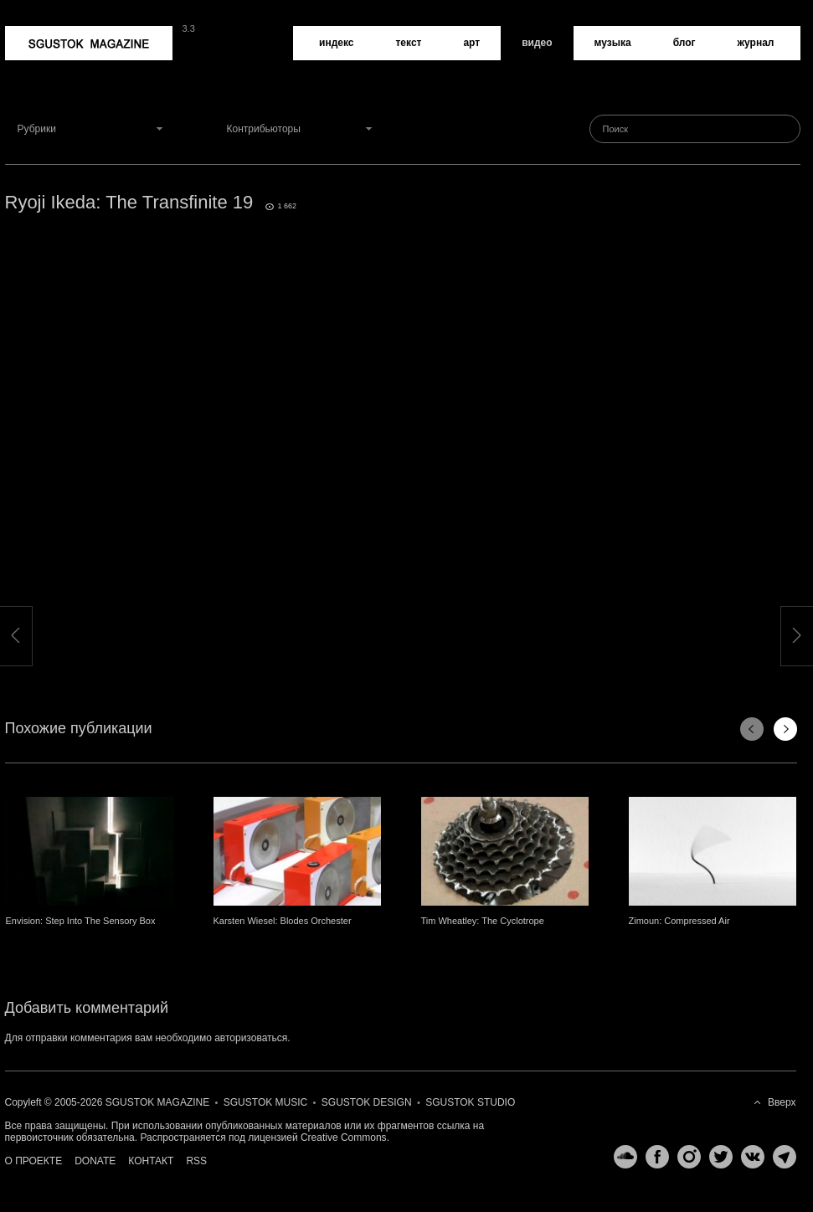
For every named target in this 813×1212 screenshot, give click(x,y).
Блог (684, 43)
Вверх (781, 1102)
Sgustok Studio (470, 1102)
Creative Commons (344, 1137)
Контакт (150, 1161)
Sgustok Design (367, 1102)
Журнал (756, 43)
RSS (196, 1161)
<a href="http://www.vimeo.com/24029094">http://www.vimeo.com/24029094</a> (402, 435)
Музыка (612, 43)
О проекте (34, 1161)
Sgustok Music (265, 1102)
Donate (95, 1161)
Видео (537, 43)
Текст (408, 43)
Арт (471, 43)
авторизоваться (250, 1038)
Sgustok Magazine (88, 43)
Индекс (336, 43)
